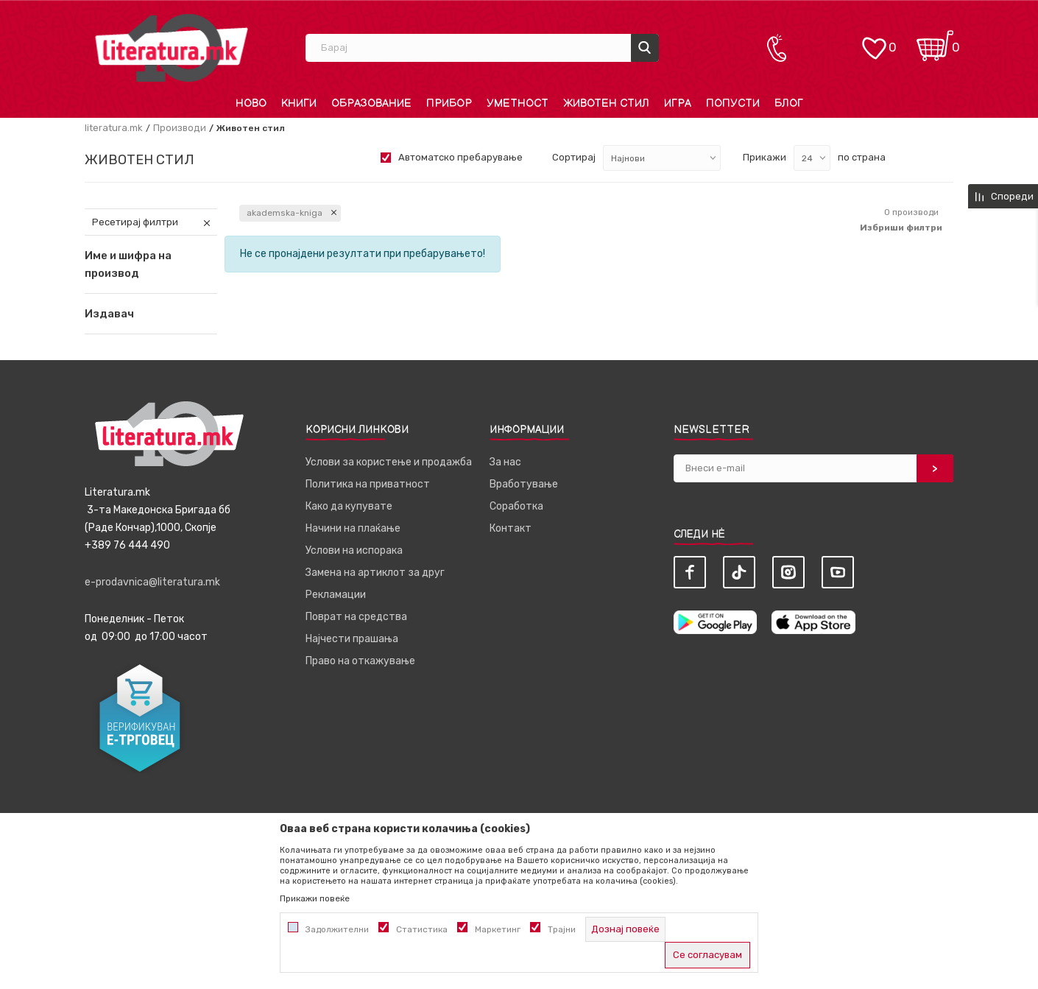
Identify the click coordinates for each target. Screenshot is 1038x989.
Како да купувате (349, 506)
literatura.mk (114, 127)
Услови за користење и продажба (389, 462)
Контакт (511, 528)
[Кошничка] (935, 40)
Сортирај (574, 157)
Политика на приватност (368, 484)
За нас (505, 462)
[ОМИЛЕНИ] (873, 40)
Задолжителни (337, 929)
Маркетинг (497, 929)
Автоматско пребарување (460, 157)
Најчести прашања (352, 639)
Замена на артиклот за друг (375, 572)
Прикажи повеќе (315, 898)
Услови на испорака (354, 550)
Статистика (422, 929)
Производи (179, 127)
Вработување (524, 484)
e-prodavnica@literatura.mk (152, 582)
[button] (151, 314)
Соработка (516, 506)
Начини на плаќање (353, 528)
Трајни (562, 929)
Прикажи (764, 157)
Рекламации (336, 594)
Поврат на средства (356, 616)
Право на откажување (360, 661)
